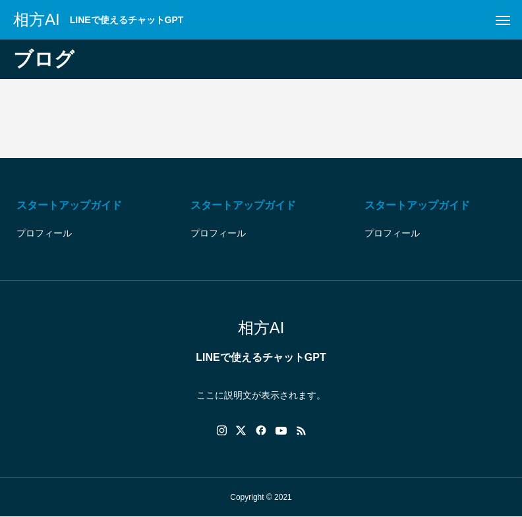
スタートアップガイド (69, 205)
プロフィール (44, 233)
